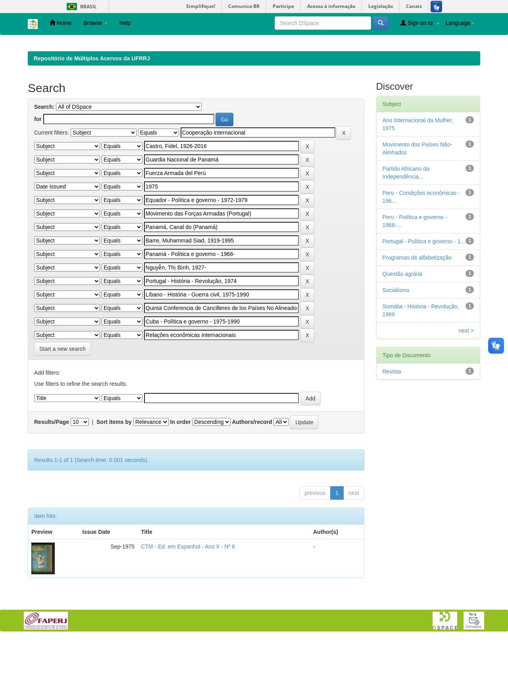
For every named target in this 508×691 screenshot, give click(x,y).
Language (460, 23)
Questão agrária (402, 325)
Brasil (80, 6)
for (38, 170)
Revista (392, 423)
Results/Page (51, 473)
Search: (44, 158)
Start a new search (62, 400)
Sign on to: (420, 22)
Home (60, 22)
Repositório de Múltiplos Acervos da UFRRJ (92, 110)
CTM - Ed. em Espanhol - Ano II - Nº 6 (188, 598)
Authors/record (252, 473)
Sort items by (114, 473)
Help (125, 23)
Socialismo (396, 342)
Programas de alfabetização (417, 309)
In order (180, 473)
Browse (95, 23)
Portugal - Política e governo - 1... (424, 293)
